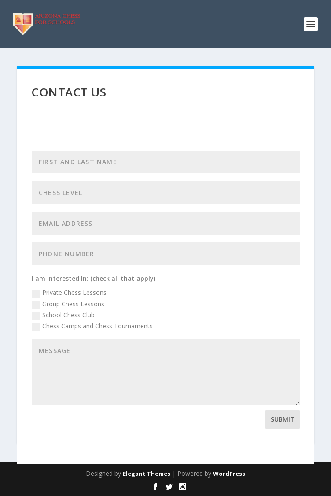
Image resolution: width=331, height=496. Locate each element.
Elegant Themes (146, 474)
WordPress (229, 474)
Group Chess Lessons (68, 304)
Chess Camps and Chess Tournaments (92, 326)
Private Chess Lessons (69, 292)
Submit (282, 419)
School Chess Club (63, 315)
